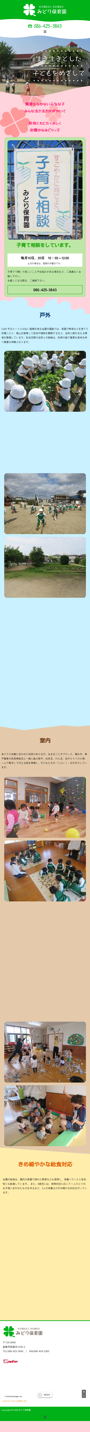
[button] (45, 31)
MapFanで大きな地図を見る (15, 1401)
